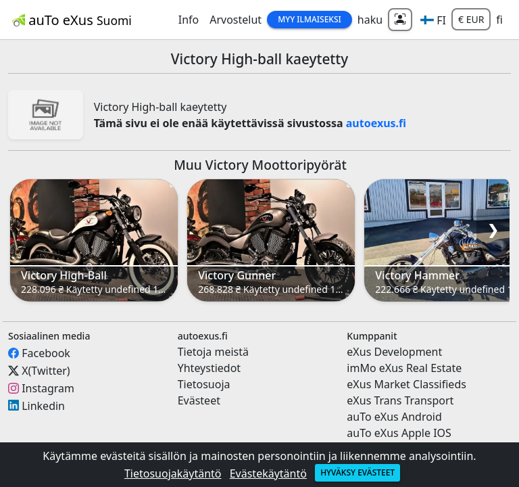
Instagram (48, 388)
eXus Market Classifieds (406, 384)
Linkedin (43, 405)
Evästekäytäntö (268, 473)
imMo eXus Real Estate (404, 368)
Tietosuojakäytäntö (173, 473)
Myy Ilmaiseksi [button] (309, 19)
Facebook (46, 353)
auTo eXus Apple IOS (399, 432)
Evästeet (199, 400)
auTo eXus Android (394, 416)
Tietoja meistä (213, 351)
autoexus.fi (376, 123)
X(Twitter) (46, 370)
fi (499, 19)
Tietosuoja (204, 384)
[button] (433, 19)
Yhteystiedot (209, 368)
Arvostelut (235, 19)
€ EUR (471, 19)
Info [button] (188, 19)
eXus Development (394, 351)
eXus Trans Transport (400, 400)
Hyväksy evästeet (357, 472)
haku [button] (369, 19)
